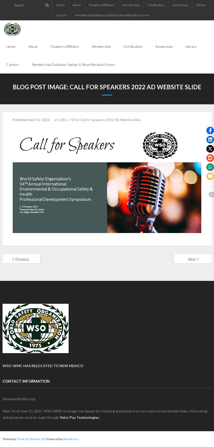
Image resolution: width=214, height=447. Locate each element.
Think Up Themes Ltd (31, 439)
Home (60, 5)
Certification (155, 5)
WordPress (71, 439)
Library (201, 5)
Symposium (180, 5)
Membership (131, 5)
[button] (210, 130)
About (77, 5)
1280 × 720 (67, 120)
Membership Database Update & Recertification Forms (112, 15)
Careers (61, 15)
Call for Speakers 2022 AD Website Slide (110, 120)
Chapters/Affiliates (101, 5)
